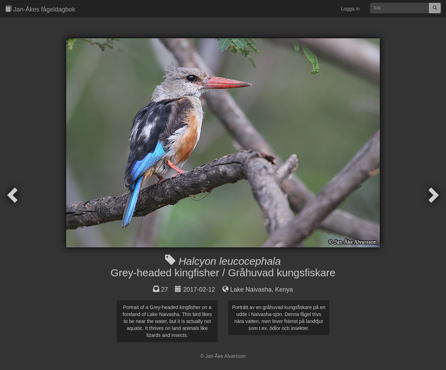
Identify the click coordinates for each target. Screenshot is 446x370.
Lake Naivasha (251, 289)
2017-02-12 (199, 289)
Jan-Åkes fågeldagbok (40, 9)
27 (164, 289)
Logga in (350, 8)
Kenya (284, 289)
